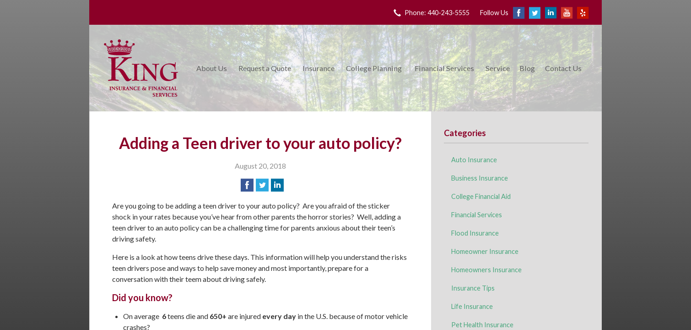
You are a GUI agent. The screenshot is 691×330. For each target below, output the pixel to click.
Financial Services (444, 68)
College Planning (374, 68)
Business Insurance (479, 178)
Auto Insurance (474, 160)
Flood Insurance (475, 233)
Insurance (318, 68)
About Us (211, 68)
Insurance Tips (473, 288)
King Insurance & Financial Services (141, 68)
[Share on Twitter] (262, 185)
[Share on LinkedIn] (277, 185)
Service (498, 68)
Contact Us (563, 68)
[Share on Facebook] (247, 185)
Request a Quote (264, 68)
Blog (527, 68)
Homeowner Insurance (484, 251)
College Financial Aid (481, 196)
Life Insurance (472, 306)
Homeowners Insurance (486, 270)
